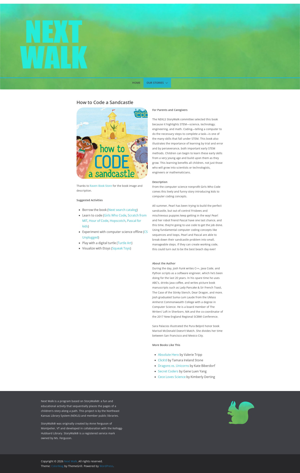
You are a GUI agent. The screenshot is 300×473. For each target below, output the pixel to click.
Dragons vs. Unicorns (173, 366)
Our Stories (155, 82)
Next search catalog (122, 210)
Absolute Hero (168, 354)
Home (136, 82)
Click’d (162, 360)
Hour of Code (98, 221)
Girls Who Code (115, 215)
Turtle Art (124, 243)
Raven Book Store (101, 186)
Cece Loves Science (172, 377)
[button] (166, 83)
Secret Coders (168, 371)
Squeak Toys (121, 248)
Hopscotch (118, 221)
